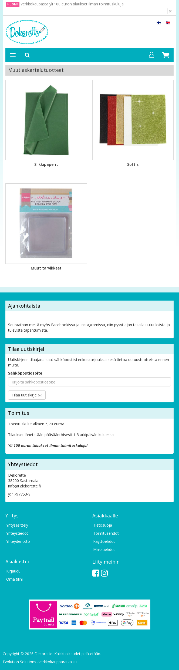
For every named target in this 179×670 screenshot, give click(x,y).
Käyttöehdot (104, 541)
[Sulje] (170, 11)
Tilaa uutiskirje (24, 395)
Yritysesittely (17, 525)
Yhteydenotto (18, 541)
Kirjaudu (13, 571)
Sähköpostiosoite (25, 373)
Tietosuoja (102, 525)
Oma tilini (14, 579)
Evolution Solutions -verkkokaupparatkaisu (40, 661)
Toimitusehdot (106, 533)
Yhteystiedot (17, 533)
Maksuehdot (104, 549)
